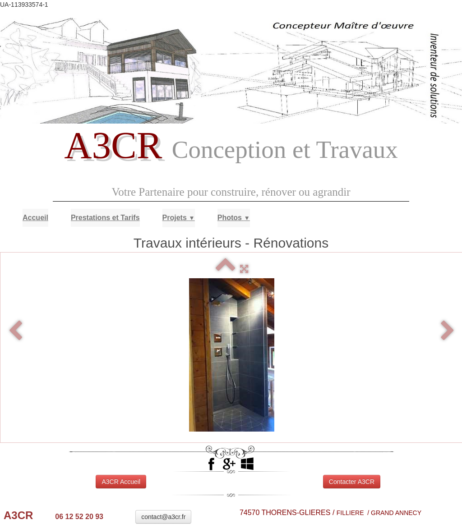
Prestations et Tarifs (105, 217)
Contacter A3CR (351, 481)
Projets (178, 217)
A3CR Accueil (121, 481)
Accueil (35, 217)
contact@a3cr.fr (163, 516)
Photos (233, 217)
